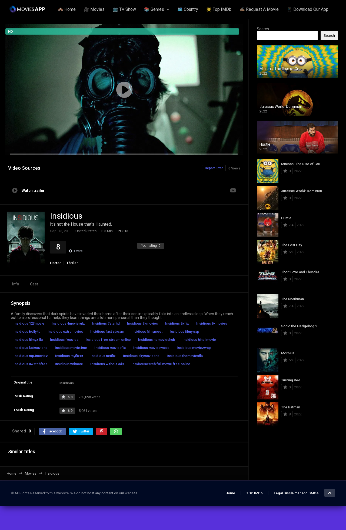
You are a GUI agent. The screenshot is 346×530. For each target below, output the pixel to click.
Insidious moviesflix (110, 348)
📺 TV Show (124, 9)
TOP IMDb (254, 493)
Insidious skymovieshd (141, 356)
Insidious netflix (103, 356)
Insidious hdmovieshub (156, 340)
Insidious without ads (107, 364)
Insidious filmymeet (146, 331)
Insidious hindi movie (199, 340)
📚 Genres (154, 9)
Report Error (214, 168)
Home (230, 493)
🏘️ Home (67, 9)
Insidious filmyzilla (28, 340)
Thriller (72, 263)
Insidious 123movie (29, 323)
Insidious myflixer (69, 356)
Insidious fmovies (64, 340)
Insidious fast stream (107, 331)
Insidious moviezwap (194, 348)
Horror (55, 263)
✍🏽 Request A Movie (259, 9)
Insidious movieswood (151, 348)
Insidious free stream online (108, 340)
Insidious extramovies (65, 331)
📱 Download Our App (307, 9)
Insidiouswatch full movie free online (160, 364)
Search (263, 29)
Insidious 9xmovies (211, 323)
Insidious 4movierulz (68, 323)
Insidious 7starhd (106, 323)
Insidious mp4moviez (31, 356)
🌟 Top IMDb (218, 9)
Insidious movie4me (71, 348)
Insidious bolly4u (27, 331)
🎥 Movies (94, 9)
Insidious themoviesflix (185, 356)
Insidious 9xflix (177, 323)
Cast (34, 284)
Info (15, 284)
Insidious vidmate (69, 364)
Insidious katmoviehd (31, 348)
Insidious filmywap (184, 331)
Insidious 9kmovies (142, 323)
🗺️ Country (187, 9)
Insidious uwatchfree (31, 364)
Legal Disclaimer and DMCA (296, 493)
